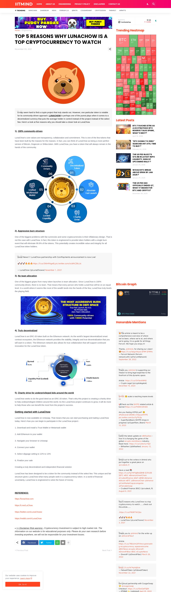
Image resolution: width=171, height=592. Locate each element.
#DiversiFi (140, 549)
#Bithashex (146, 436)
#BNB (141, 478)
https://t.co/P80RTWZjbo (130, 512)
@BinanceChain (137, 480)
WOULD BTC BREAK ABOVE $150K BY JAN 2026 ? (143, 172)
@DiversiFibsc (127, 536)
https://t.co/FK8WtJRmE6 (136, 407)
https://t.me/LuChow (24, 505)
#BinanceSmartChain (138, 475)
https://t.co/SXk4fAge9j (44, 263)
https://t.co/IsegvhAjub (131, 351)
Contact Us (114, 4)
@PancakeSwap (125, 486)
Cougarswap (86, 10)
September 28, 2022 (127, 359)
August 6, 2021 (125, 491)
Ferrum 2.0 (64, 10)
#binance (148, 478)
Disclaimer (99, 4)
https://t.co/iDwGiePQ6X (138, 588)
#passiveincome (141, 546)
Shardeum (44, 10)
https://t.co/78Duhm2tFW (130, 544)
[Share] (110, 49)
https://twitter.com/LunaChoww (28, 512)
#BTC (128, 480)
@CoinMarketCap (126, 483)
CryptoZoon (100, 10)
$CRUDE (148, 473)
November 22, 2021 (127, 573)
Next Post (106, 550)
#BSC (126, 475)
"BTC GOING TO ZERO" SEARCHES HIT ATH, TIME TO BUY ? (144, 143)
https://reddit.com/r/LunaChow (28, 518)
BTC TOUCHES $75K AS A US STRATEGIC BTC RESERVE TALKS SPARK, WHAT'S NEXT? (144, 129)
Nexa (54, 10)
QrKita (74, 10)
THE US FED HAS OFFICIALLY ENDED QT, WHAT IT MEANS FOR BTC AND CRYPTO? (143, 187)
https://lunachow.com (24, 499)
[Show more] (68, 542)
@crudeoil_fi (124, 465)
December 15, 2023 (127, 386)
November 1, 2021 (53, 270)
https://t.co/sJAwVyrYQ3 (139, 444)
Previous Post (22, 550)
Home (39, 4)
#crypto (127, 441)
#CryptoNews (142, 551)
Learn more (25, 578)
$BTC (121, 475)
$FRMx (150, 351)
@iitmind (129, 349)
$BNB (142, 473)
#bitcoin (122, 480)
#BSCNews (123, 549)
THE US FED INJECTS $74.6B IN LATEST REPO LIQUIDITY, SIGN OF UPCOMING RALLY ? (144, 158)
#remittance (136, 441)
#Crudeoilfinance (126, 478)
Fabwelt (112, 10)
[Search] (153, 4)
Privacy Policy (82, 4)
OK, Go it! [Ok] (23, 584)
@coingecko (138, 483)
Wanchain (32, 10)
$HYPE (121, 396)
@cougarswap (128, 586)
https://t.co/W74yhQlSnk (129, 567)
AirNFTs (122, 10)
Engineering (65, 4)
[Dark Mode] (147, 4)
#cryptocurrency (127, 546)
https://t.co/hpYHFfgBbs (129, 473)
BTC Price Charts (128, 314)
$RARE (132, 415)
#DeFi (136, 478)
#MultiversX (124, 415)
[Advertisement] (136, 239)
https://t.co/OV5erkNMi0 (136, 380)
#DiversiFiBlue (125, 551)
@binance (149, 480)
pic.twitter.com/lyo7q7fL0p (130, 417)
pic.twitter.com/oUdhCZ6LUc (68, 263)
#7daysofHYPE (141, 415)
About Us (50, 4)
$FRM (143, 351)
